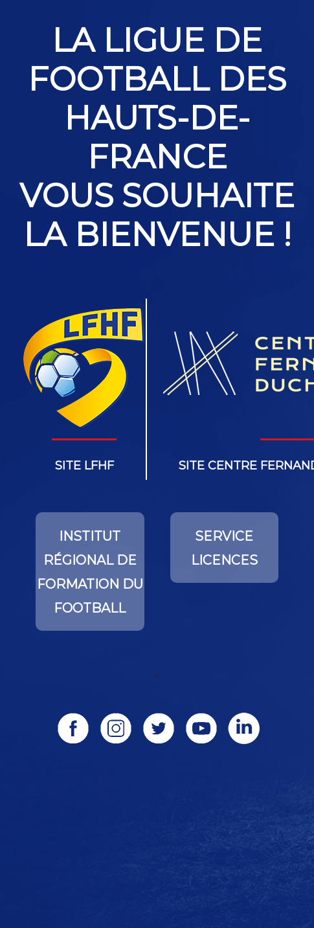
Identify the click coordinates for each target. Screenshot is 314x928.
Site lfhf (84, 465)
